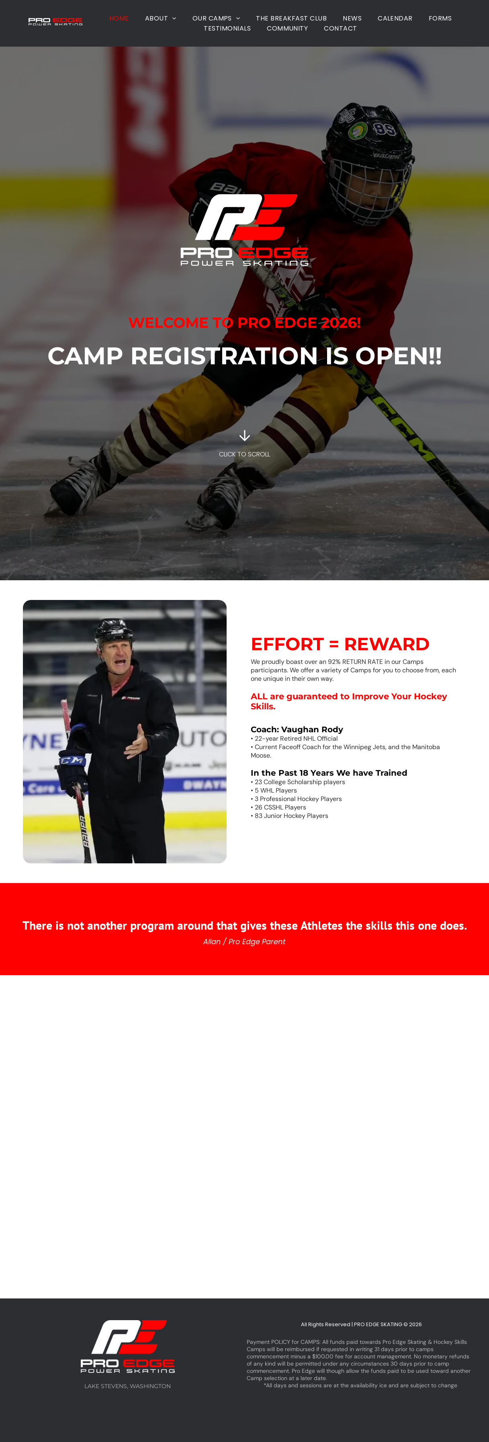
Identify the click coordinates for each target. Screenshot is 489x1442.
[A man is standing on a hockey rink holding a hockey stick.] (448, 1056)
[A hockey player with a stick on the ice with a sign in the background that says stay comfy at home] (204, 1217)
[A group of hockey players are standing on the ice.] (285, 1056)
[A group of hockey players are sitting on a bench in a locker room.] (41, 1056)
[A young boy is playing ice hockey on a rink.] (41, 1217)
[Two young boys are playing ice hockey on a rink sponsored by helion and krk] (204, 1056)
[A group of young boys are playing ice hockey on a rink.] (366, 1056)
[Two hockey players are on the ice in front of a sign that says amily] (122, 1217)
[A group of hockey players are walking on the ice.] (448, 1217)
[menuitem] (119, 18)
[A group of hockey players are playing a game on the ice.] (122, 1056)
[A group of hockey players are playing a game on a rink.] (366, 1217)
